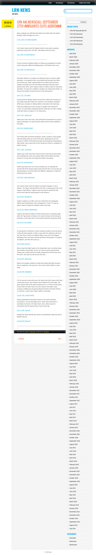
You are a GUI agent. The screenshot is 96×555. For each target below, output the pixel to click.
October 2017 (73, 397)
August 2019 (73, 323)
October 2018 (73, 357)
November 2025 (74, 70)
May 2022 (72, 212)
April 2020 (72, 296)
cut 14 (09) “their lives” (24, 259)
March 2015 (73, 501)
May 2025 (72, 90)
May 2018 (72, 373)
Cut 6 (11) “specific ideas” (25, 128)
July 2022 (72, 205)
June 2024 (72, 128)
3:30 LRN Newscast (76, 44)
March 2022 (73, 218)
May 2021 (72, 252)
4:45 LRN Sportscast (76, 37)
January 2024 (73, 144)
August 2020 (73, 282)
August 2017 (73, 404)
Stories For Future (84, 3)
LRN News (21, 10)
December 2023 (74, 148)
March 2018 (73, 380)
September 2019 (74, 320)
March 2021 (73, 259)
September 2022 (74, 198)
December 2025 (74, 67)
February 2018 (74, 384)
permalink (46, 331)
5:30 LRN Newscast (76, 34)
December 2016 (74, 431)
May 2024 (72, 131)
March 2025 (73, 97)
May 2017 (72, 414)
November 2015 (74, 474)
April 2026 (72, 53)
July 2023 (72, 165)
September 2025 (74, 77)
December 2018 (74, 350)
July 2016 (72, 448)
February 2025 (74, 101)
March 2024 (73, 138)
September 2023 (74, 158)
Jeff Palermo (8, 26)
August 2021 (73, 242)
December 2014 (74, 512)
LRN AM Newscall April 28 (78, 30)
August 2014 (73, 525)
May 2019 (72, 333)
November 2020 (74, 272)
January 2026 (73, 64)
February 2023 (74, 181)
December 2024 (74, 107)
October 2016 (73, 437)
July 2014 (72, 528)
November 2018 (74, 353)
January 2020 (73, 306)
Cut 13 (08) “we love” (23, 244)
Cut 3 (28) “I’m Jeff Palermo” (26, 69)
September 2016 (74, 441)
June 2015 (72, 491)
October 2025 (73, 74)
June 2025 (72, 87)
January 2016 (73, 468)
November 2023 (74, 151)
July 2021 (72, 245)
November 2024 (74, 111)
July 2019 (72, 326)
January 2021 (73, 266)
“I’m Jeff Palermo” (29, 54)
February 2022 (74, 222)
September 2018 (74, 360)
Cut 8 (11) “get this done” (25, 162)
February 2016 (74, 464)
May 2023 (72, 171)
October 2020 (73, 276)
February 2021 (74, 262)
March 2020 (73, 299)
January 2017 (73, 427)
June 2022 (72, 208)
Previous (20, 338)
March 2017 (73, 421)
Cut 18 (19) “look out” (23, 321)
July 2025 (72, 84)
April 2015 (72, 498)
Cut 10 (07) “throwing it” (24, 197)
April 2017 (72, 417)
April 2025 (72, 94)
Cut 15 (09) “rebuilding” (24, 272)
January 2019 (73, 346)
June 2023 (72, 168)
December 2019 (74, 309)
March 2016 (73, 461)
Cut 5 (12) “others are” (24, 115)
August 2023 (73, 161)
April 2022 (72, 215)
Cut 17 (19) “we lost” (23, 310)
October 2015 (73, 478)
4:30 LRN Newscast (76, 41)
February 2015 (74, 505)
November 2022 (74, 192)
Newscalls (32, 331)
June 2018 (72, 370)
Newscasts (72, 541)
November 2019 (74, 313)
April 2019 (72, 336)
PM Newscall (71, 3)
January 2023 (73, 185)
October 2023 (73, 154)
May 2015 (72, 495)
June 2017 (72, 410)
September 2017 (74, 400)
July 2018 (72, 367)
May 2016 (72, 454)
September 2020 (74, 279)
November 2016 (74, 434)
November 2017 (74, 394)
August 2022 (73, 202)
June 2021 (72, 249)
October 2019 (73, 316)
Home (50, 3)
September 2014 (74, 522)
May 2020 (72, 293)
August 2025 (73, 80)
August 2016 (73, 444)
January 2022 (73, 225)
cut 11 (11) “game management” (27, 209)
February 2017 (74, 424)
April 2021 (72, 256)
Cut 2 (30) (20, 54)
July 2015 (72, 488)
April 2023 (72, 175)
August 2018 (73, 363)
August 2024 (73, 121)
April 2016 (72, 458)
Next (60, 338)
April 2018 (72, 377)
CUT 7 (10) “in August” (24, 149)
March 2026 (73, 57)
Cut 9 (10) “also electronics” (26, 177)
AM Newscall (59, 3)
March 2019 (73, 340)
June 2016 (72, 451)
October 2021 (73, 235)
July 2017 (72, 407)
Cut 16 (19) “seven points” (25, 295)
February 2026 (74, 60)
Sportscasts (73, 545)
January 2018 (73, 387)
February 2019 (74, 343)
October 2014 (73, 518)
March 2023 (73, 178)
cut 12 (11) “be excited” (24, 222)
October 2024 (73, 114)
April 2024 (72, 134)
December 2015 (74, 471)
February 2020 (74, 303)
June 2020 (72, 289)
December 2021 (74, 229)
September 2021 (74, 239)
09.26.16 (8, 22)
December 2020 (74, 269)
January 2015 (73, 508)
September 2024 (74, 117)
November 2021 (74, 232)
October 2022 (73, 195)
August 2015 (73, 485)
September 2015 (74, 481)
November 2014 (74, 515)
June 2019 (72, 330)
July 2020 (72, 286)
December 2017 (74, 390)
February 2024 (74, 141)
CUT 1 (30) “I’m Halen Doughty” (27, 39)
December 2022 (74, 188)
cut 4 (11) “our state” (24, 95)
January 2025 (73, 104)
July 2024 (72, 124)
